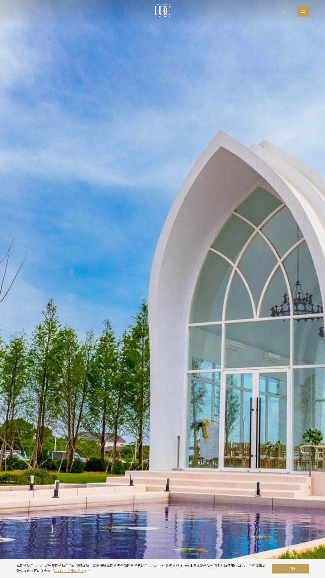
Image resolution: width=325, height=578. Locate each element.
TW (285, 11)
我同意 (290, 568)
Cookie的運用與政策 (69, 571)
